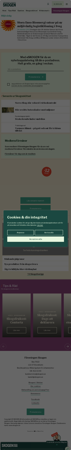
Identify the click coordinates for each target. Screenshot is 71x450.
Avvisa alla (48, 233)
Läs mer (40, 225)
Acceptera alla (35, 239)
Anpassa (20, 233)
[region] (35, 225)
